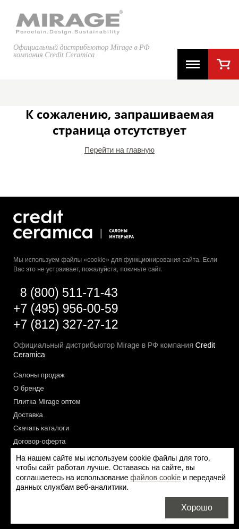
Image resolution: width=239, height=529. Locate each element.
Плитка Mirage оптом (47, 401)
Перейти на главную (119, 150)
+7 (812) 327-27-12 (65, 324)
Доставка (28, 415)
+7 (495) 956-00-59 (65, 308)
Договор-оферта (39, 441)
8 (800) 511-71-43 (69, 292)
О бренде (28, 388)
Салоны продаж (39, 375)
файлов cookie (155, 477)
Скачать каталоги (41, 428)
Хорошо (196, 507)
